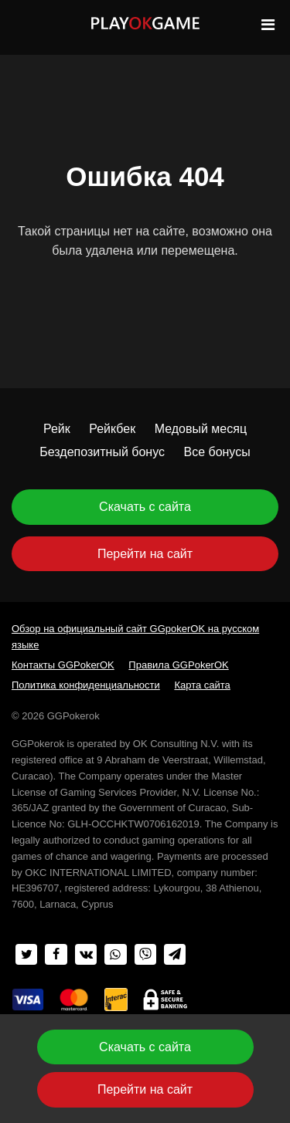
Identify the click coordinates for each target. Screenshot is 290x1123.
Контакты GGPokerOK (63, 665)
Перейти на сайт (145, 553)
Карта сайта (202, 685)
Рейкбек (112, 428)
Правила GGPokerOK (178, 665)
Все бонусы (216, 451)
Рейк (56, 428)
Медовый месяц (201, 428)
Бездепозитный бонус (102, 451)
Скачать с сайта (145, 506)
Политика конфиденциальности (86, 685)
